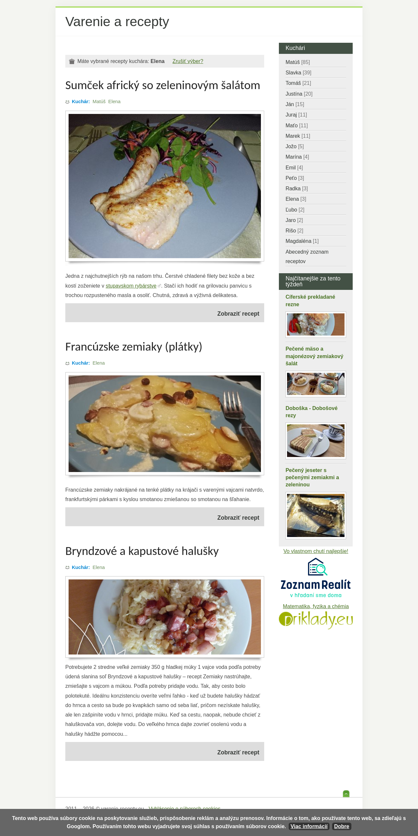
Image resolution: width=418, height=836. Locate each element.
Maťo (296, 125)
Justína (299, 94)
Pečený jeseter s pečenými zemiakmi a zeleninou (312, 477)
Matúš (99, 101)
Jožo (294, 146)
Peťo (294, 178)
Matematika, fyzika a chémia (316, 606)
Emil (294, 167)
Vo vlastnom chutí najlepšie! (315, 551)
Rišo (294, 230)
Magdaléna (301, 241)
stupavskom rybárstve (131, 286)
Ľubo (294, 210)
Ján (294, 104)
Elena (114, 101)
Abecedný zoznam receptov (307, 256)
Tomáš (298, 83)
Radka (296, 188)
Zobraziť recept (238, 313)
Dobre (341, 826)
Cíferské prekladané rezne (310, 300)
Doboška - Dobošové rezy (311, 411)
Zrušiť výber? (187, 61)
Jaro (294, 220)
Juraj (296, 115)
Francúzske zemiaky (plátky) (133, 346)
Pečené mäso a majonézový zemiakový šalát (314, 356)
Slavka (298, 72)
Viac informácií (309, 826)
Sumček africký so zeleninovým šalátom (162, 84)
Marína (297, 157)
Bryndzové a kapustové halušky (142, 550)
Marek (297, 136)
